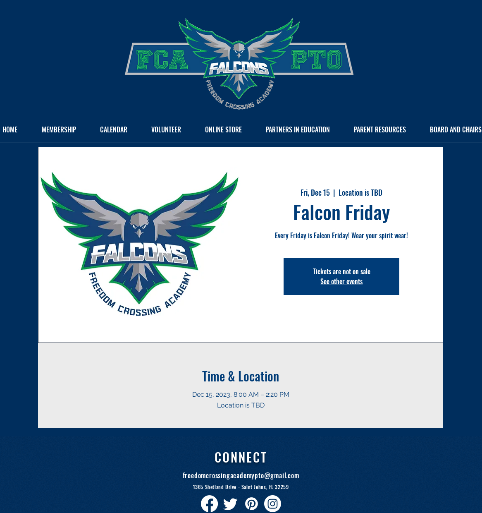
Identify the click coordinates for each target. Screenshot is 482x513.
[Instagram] (272, 503)
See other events (341, 281)
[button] (298, 132)
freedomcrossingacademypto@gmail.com (241, 475)
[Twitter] (230, 503)
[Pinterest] (251, 503)
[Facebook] (209, 503)
